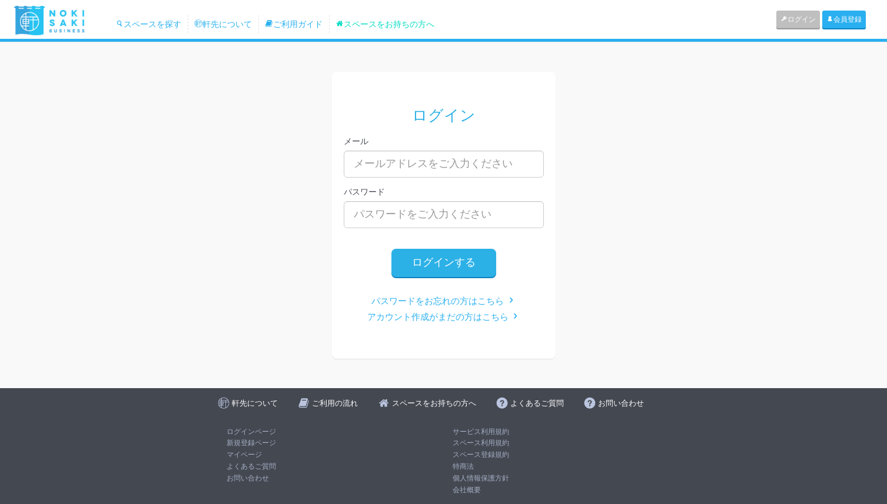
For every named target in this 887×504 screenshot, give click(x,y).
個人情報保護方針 (481, 478)
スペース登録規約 (481, 454)
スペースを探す (148, 24)
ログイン (798, 19)
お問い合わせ (248, 478)
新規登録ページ (251, 443)
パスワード (364, 191)
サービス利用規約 (481, 432)
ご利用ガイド (294, 24)
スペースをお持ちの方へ (384, 24)
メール (356, 141)
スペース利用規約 (481, 443)
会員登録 (844, 19)
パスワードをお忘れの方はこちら (443, 301)
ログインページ (251, 432)
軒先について (223, 24)
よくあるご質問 (251, 466)
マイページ (244, 454)
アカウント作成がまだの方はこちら (443, 317)
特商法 (463, 466)
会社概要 (467, 490)
